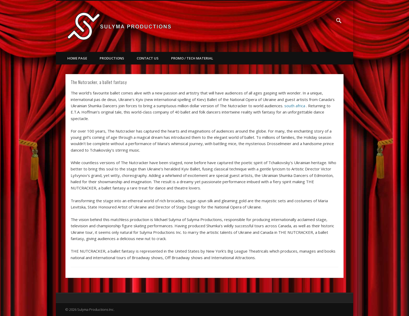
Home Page (77, 58)
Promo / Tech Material (192, 58)
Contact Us (148, 58)
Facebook (317, 20)
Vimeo (328, 20)
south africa (294, 105)
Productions (112, 58)
